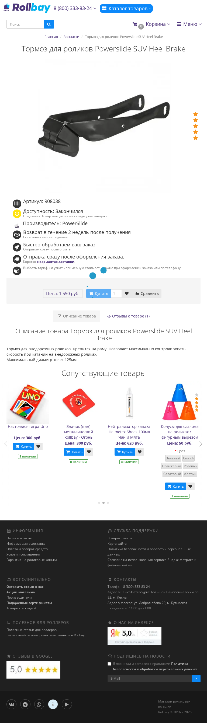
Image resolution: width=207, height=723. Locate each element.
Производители (19, 597)
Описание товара (76, 316)
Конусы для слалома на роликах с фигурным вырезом (181, 432)
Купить (24, 446)
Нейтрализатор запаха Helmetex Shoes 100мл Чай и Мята (130, 432)
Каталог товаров (126, 8)
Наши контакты (19, 538)
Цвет (182, 451)
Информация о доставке (26, 543)
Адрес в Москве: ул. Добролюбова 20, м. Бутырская (148, 602)
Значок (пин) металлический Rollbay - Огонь (79, 432)
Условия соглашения (23, 554)
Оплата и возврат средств (27, 549)
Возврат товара (120, 538)
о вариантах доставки (55, 261)
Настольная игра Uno (29, 426)
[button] (151, 24)
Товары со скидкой (21, 608)
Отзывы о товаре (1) (128, 316)
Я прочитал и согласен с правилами (152, 666)
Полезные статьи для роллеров (31, 629)
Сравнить (147, 293)
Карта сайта (117, 543)
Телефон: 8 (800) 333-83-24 (129, 586)
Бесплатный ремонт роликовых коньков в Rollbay (45, 635)
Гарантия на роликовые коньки (31, 559)
